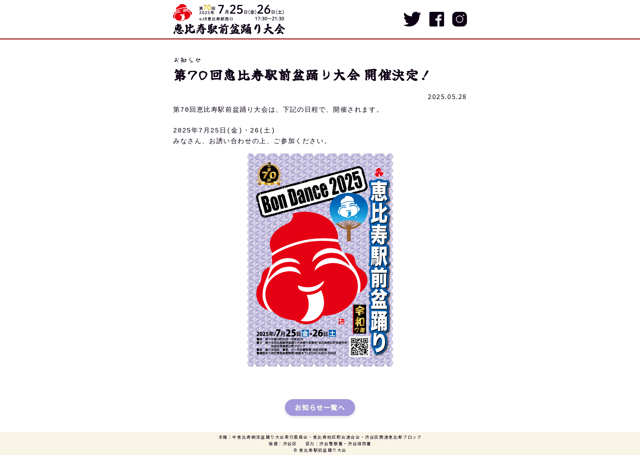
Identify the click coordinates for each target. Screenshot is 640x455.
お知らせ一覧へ (320, 407)
